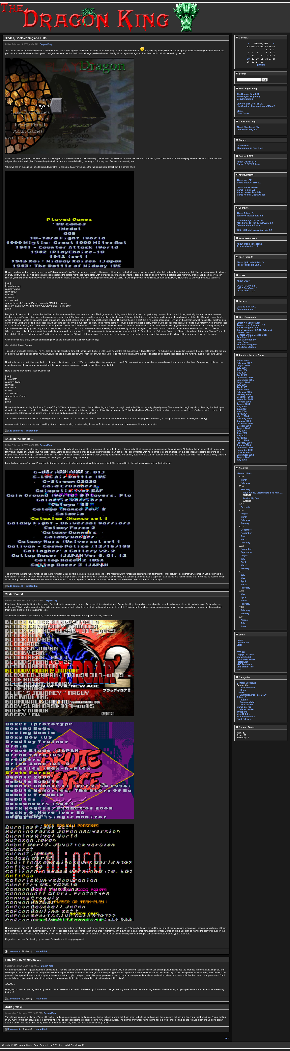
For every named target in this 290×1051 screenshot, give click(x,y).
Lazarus (241, 301)
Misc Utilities (243, 714)
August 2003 (243, 428)
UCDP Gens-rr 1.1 (246, 290)
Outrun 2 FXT (244, 156)
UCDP (240, 275)
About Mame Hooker (247, 187)
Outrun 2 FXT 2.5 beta (248, 164)
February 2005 (244, 392)
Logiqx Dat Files (245, 654)
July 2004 (242, 406)
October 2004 (244, 401)
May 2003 (241, 435)
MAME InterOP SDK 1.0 (249, 182)
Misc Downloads (246, 317)
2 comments (13, 1029)
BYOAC (241, 652)
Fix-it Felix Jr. (244, 257)
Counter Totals (245, 727)
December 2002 (245, 447)
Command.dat (247, 702)
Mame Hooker (247, 709)
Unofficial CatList (246, 659)
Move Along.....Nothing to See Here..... (263, 492)
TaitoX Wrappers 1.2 (247, 327)
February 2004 (244, 418)
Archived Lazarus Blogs (250, 355)
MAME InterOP (245, 175)
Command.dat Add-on (248, 225)
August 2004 (243, 404)
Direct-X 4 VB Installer (248, 323)
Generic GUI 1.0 (245, 332)
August (244, 513)
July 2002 (242, 459)
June (243, 536)
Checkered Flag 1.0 (247, 129)
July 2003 (242, 430)
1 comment (13, 951)
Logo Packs (243, 342)
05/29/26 (261, 65)
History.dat (242, 662)
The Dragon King (246, 88)
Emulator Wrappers (247, 344)
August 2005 (243, 382)
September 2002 (245, 455)
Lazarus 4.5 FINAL (246, 306)
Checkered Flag (245, 121)
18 (248, 59)
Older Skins (243, 113)
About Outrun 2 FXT (247, 161)
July (243, 559)
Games (241, 140)
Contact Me (243, 642)
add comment (14, 430)
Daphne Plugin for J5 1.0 (249, 220)
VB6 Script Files (245, 666)
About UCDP (243, 281)
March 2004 (243, 416)
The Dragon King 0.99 (248, 94)
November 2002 (245, 450)
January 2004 (244, 421)
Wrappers (242, 712)
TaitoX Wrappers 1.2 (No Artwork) (254, 330)
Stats (239, 645)
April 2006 (242, 375)
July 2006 (242, 368)
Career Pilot (243, 145)
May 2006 (241, 372)
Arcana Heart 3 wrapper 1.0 (251, 325)
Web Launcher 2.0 (246, 339)
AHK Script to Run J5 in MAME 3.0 (255, 223)
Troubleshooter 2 (246, 238)
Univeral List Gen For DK (250, 103)
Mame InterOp (244, 707)
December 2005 (245, 377)
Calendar (242, 37)
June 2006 (242, 370)
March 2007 (243, 360)
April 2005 (242, 387)
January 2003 (244, 445)
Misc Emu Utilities (246, 347)
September (246, 552)
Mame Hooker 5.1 (246, 190)
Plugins (244, 699)
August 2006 (243, 365)
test (239, 669)
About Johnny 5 (245, 213)
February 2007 (244, 363)
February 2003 (244, 443)
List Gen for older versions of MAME (256, 106)
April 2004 (242, 414)
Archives (242, 468)
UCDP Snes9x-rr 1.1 (247, 288)
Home (240, 640)
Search (241, 73)
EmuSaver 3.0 (244, 337)
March (244, 480)
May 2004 (241, 411)
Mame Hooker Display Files (251, 194)
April (243, 562)
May (243, 578)
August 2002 (243, 457)
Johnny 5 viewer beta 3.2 (250, 215)
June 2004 (242, 409)
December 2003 (245, 423)
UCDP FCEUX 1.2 (246, 285)
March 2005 (243, 389)
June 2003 (242, 433)
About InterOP (244, 180)
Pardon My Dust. (251, 498)
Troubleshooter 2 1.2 (247, 246)
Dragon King (46, 44)
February (245, 483)
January (245, 523)
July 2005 (242, 385)
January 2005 (244, 394)
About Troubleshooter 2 (249, 244)
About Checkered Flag (248, 127)
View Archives (244, 473)
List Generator (247, 687)
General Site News (246, 683)
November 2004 (245, 399)
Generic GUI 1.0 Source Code (252, 335)
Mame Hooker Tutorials (249, 192)
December (246, 507)
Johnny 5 (242, 208)
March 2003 (243, 440)
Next (227, 1038)
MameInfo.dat (244, 657)
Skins (239, 111)
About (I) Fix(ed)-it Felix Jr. (251, 262)
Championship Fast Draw (250, 148)
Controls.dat (246, 704)
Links (240, 634)
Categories (243, 677)
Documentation (245, 99)
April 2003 (242, 438)
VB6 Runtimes (244, 664)
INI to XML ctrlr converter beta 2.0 (254, 230)
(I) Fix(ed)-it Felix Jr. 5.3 (249, 265)
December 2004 (245, 397)
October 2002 (244, 452)
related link (32, 430)
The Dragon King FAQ (248, 96)
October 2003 (244, 426)
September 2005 (245, 380)
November (246, 533)
